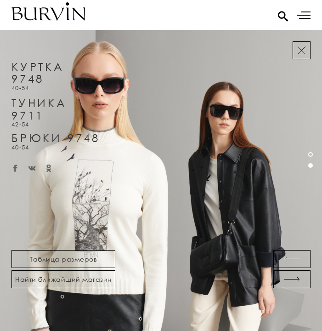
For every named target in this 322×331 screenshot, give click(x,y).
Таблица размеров (63, 259)
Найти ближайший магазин (63, 279)
